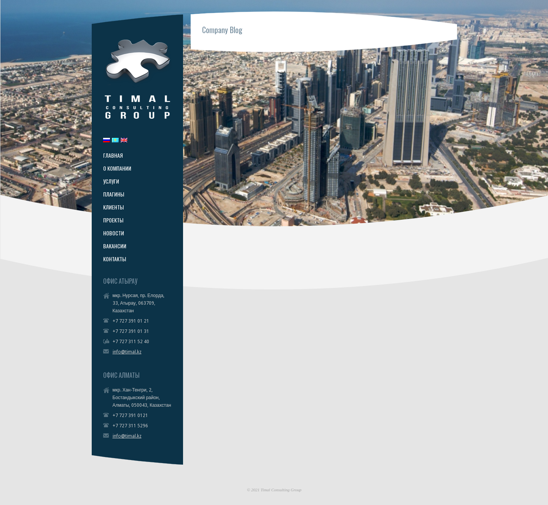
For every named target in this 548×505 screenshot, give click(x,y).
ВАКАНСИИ (114, 246)
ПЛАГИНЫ (113, 194)
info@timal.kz (127, 352)
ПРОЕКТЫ (113, 220)
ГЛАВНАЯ (113, 155)
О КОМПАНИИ (117, 168)
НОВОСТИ (113, 233)
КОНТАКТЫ (114, 259)
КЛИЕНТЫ (113, 207)
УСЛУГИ (111, 181)
